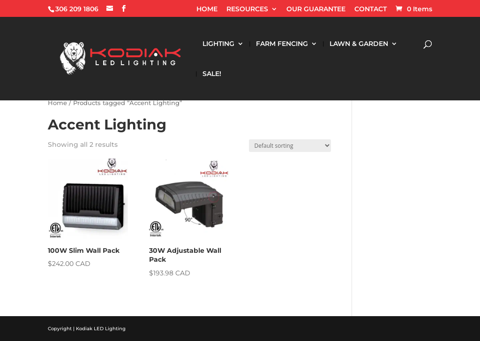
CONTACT (370, 9)
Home (57, 102)
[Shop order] (290, 145)
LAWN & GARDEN (359, 44)
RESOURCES (247, 9)
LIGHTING (218, 44)
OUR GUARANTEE (315, 9)
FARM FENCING (282, 44)
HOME (207, 9)
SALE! (211, 74)
